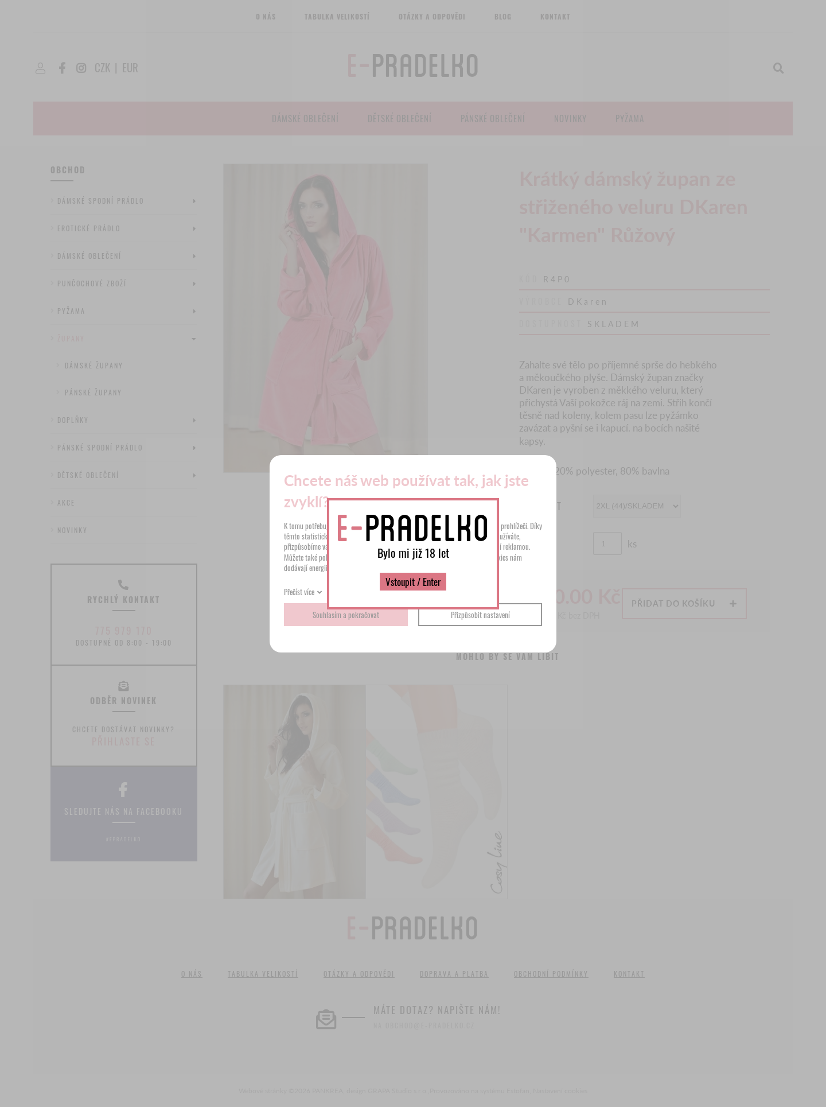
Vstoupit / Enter (413, 581)
